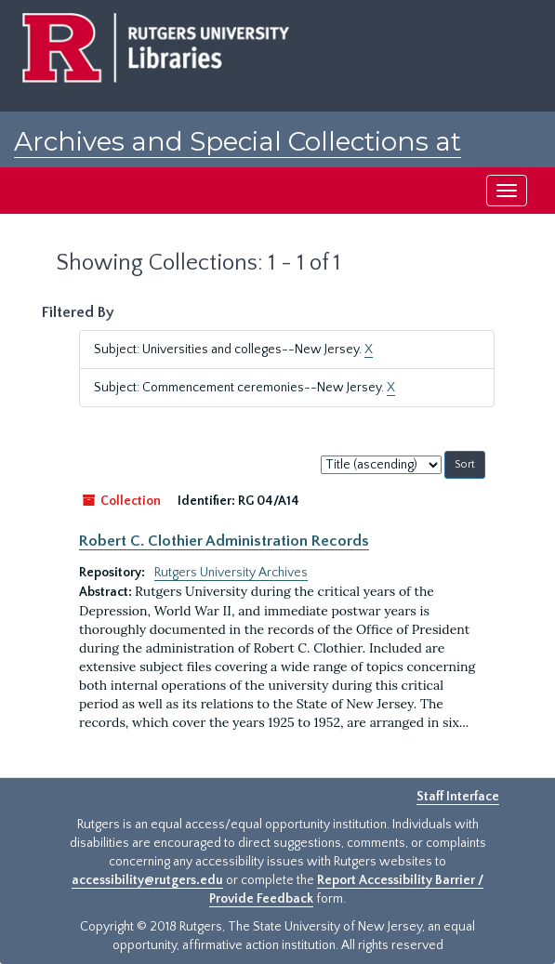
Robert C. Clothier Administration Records (224, 541)
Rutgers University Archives (231, 572)
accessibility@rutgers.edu (147, 880)
